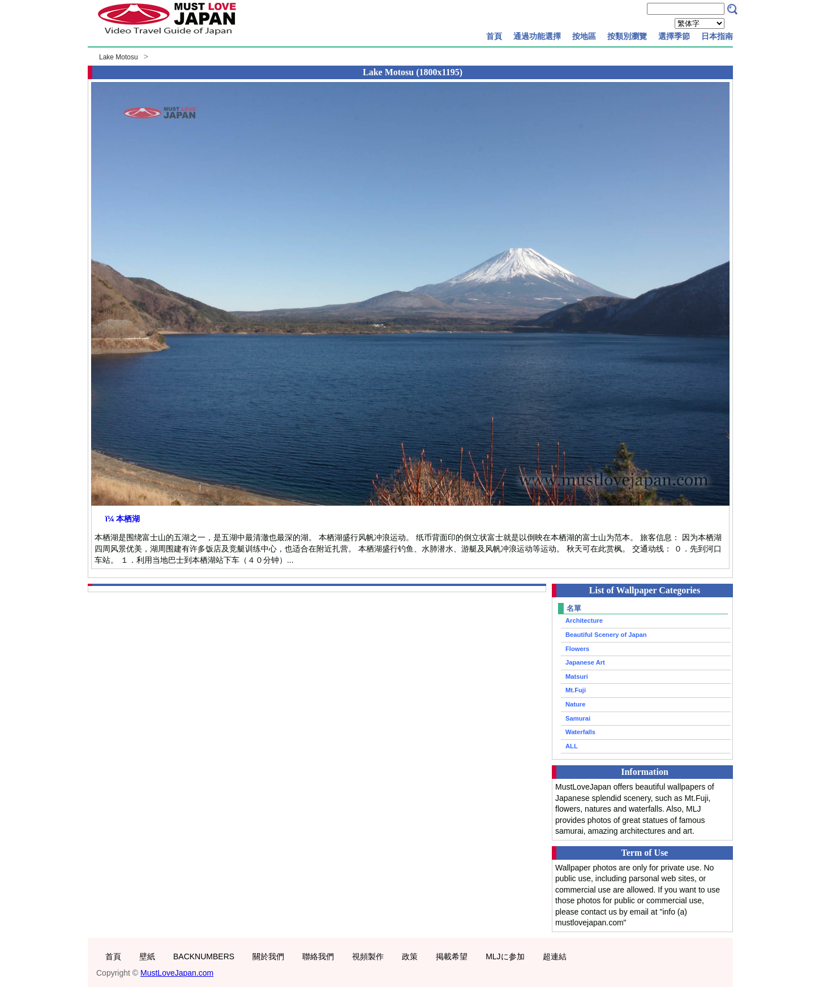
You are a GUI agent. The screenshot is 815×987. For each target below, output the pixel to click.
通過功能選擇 (537, 36)
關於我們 (268, 956)
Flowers (577, 648)
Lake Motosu (118, 57)
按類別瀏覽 (627, 36)
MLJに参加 (505, 956)
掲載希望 (451, 956)
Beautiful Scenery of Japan (606, 634)
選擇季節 (674, 36)
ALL (571, 746)
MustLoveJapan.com (176, 972)
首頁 (494, 36)
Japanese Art (585, 662)
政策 (410, 956)
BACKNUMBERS (203, 956)
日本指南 (717, 36)
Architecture (584, 620)
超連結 (555, 956)
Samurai (577, 718)
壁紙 (147, 956)
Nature (575, 704)
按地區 (584, 36)
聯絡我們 (318, 956)
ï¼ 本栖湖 (122, 518)
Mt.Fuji (575, 690)
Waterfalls (580, 732)
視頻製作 (368, 956)
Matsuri (576, 676)
